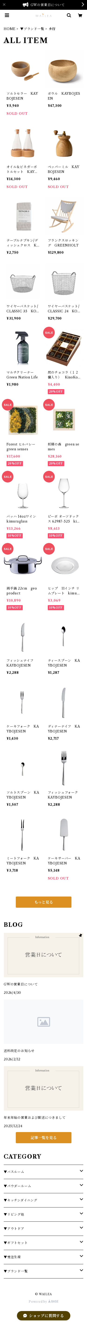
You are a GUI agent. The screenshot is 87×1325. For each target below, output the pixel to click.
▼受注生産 (12, 1257)
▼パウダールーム (17, 1186)
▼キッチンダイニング (20, 1200)
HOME (10, 29)
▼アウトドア (14, 1229)
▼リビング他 (14, 1214)
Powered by (43, 1301)
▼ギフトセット (16, 1243)
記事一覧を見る (44, 1137)
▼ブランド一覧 (32, 29)
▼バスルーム (14, 1172)
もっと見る (43, 902)
